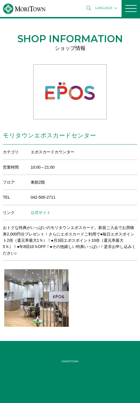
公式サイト (41, 212)
